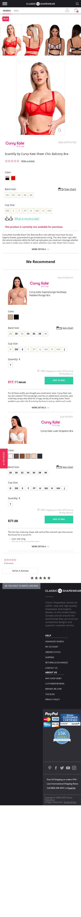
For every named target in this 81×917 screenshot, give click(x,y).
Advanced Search (54, 641)
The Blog (50, 694)
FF (34, 488)
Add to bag (59, 380)
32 (22, 472)
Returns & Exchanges (56, 662)
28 (10, 472)
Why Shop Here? (53, 678)
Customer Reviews (54, 683)
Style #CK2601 (66, 416)
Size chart (70, 189)
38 (39, 333)
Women (7, 10)
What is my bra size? (27, 218)
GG (46, 488)
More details (39, 249)
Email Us (71, 788)
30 (16, 333)
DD (16, 349)
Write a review (28, 161)
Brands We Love (53, 688)
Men (16, 10)
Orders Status (53, 652)
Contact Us (51, 668)
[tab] (20, 571)
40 (45, 472)
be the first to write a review (21, 586)
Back (5, 18)
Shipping (49, 657)
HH (58, 488)
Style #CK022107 (65, 277)
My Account (51, 646)
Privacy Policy (52, 699)
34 (28, 333)
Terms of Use (70, 802)
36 (34, 333)
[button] (4, 458)
